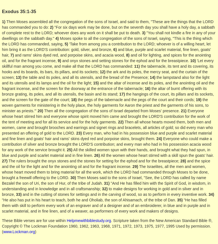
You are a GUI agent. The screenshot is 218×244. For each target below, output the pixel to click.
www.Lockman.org (19, 232)
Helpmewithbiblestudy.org (89, 220)
